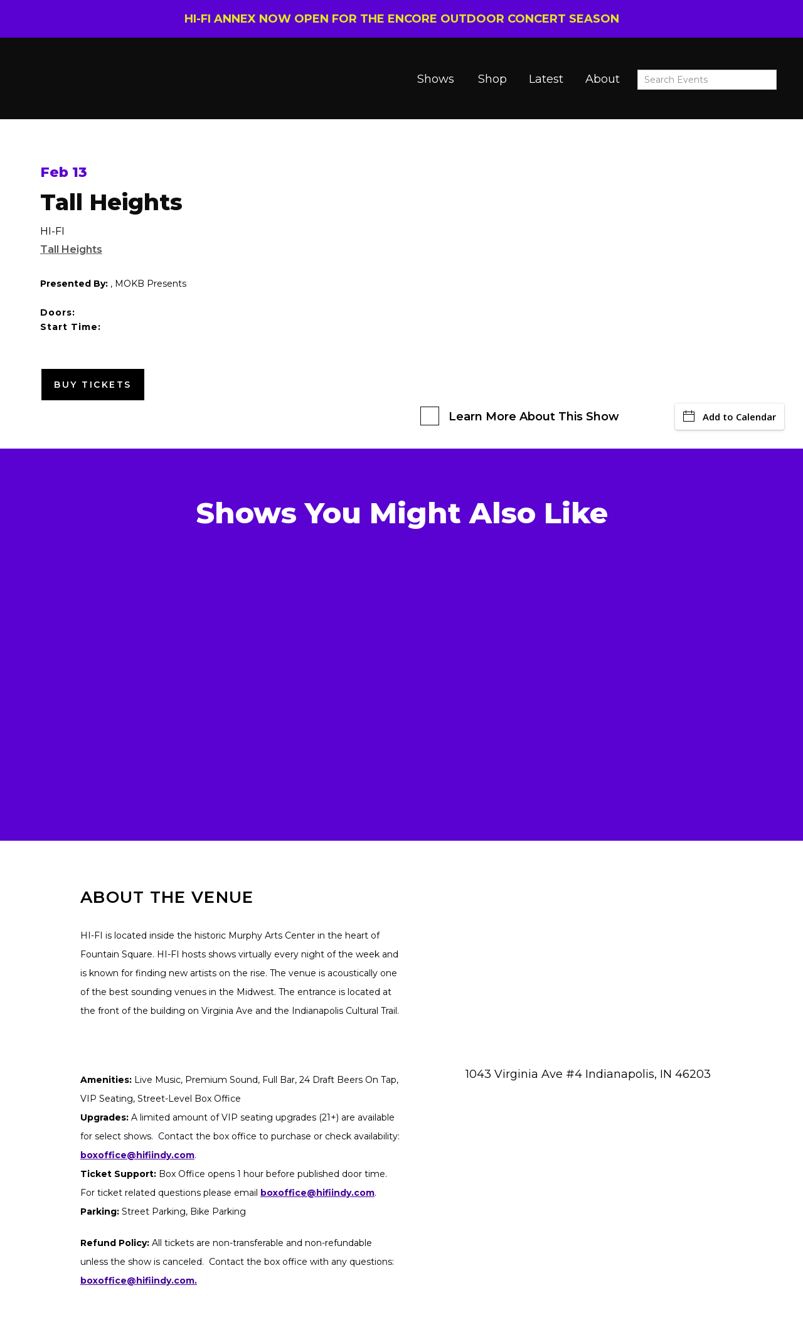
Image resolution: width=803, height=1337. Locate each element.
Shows (435, 79)
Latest (546, 79)
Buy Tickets (93, 384)
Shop (492, 79)
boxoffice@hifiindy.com (317, 1192)
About (602, 79)
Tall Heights (71, 249)
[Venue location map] (594, 989)
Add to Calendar (729, 416)
